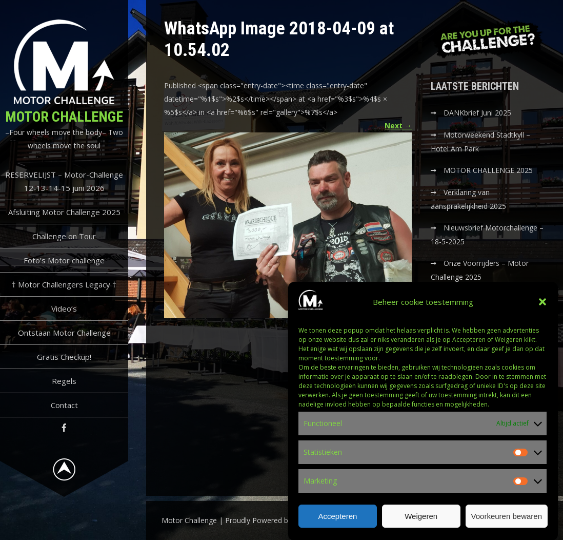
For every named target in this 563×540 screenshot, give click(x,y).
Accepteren (337, 521)
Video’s (64, 308)
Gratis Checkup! (64, 357)
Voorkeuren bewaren (506, 521)
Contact (64, 405)
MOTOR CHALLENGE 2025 (489, 170)
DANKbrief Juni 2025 (477, 113)
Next (398, 125)
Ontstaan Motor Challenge (64, 332)
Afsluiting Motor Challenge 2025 (64, 212)
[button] (542, 308)
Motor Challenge (64, 116)
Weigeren (421, 521)
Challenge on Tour (64, 236)
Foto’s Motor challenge (64, 260)
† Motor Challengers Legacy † (64, 284)
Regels (64, 381)
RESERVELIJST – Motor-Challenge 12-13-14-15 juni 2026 (64, 181)
